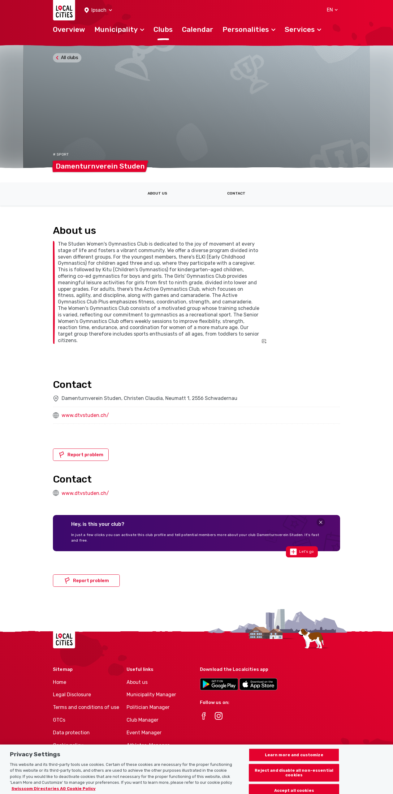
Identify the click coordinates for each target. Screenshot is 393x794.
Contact (236, 193)
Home (59, 682)
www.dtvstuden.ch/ (85, 415)
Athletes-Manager (148, 745)
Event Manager (144, 733)
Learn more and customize (294, 760)
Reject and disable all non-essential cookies (294, 778)
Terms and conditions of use (86, 707)
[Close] (321, 522)
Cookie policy (68, 745)
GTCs (59, 720)
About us (157, 193)
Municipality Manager (151, 694)
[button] (98, 10)
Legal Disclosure (72, 694)
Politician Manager (148, 707)
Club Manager (142, 720)
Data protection (71, 733)
